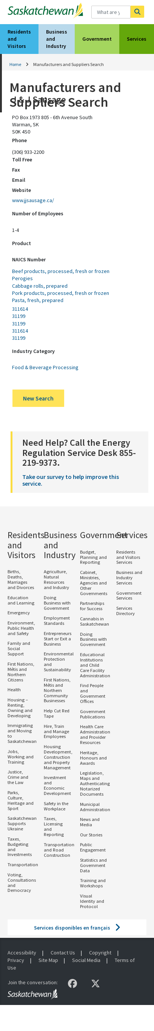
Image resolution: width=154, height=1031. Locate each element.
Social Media (86, 960)
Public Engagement (93, 847)
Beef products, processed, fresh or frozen (60, 271)
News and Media (90, 821)
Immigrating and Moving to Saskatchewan (22, 733)
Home (15, 64)
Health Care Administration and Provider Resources (95, 734)
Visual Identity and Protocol (92, 901)
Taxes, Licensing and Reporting (54, 826)
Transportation (23, 864)
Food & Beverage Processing (45, 367)
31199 (18, 316)
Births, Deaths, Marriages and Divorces (21, 579)
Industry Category (33, 351)
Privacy (16, 960)
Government (97, 38)
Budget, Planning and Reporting (93, 557)
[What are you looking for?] (110, 12)
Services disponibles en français (72, 927)
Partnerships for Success (92, 605)
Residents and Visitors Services (128, 557)
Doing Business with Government (57, 603)
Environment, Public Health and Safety (21, 628)
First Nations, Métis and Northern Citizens (21, 672)
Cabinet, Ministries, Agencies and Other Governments (93, 582)
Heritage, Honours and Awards (93, 758)
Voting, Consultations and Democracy (22, 882)
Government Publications (92, 714)
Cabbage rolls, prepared (40, 285)
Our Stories (91, 835)
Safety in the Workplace (56, 806)
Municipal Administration (95, 806)
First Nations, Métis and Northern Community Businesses (57, 690)
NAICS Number (29, 259)
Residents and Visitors (19, 38)
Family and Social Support (19, 648)
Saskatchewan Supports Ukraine (22, 823)
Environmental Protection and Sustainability (59, 661)
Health (14, 689)
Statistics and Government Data (93, 865)
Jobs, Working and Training (21, 757)
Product (21, 243)
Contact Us (63, 952)
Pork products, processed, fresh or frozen (60, 293)
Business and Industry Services (129, 577)
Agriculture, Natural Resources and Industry (56, 579)
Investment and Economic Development (57, 785)
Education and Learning (21, 600)
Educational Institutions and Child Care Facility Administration (95, 665)
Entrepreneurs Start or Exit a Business (57, 639)
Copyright (100, 952)
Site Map (48, 960)
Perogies (22, 278)
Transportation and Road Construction (59, 850)
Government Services (129, 595)
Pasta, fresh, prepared (37, 300)
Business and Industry (56, 38)
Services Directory (125, 610)
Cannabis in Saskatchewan (94, 621)
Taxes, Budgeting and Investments (20, 847)
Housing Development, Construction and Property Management (58, 757)
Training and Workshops (93, 883)
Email (18, 179)
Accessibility (22, 952)
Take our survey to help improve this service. (70, 480)
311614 (20, 308)
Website (21, 190)
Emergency (19, 612)
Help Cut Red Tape (56, 713)
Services (136, 38)
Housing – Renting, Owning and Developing (20, 707)
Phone (19, 140)
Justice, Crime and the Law (18, 777)
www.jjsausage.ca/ (33, 200)
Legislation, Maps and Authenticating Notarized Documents (95, 783)
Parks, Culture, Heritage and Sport (21, 800)
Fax (16, 169)
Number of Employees (37, 213)
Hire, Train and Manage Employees (56, 731)
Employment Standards (57, 620)
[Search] (137, 12)
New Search (38, 398)
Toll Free (22, 159)
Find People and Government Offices (92, 693)
